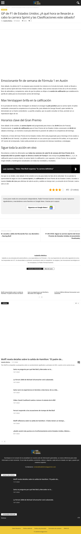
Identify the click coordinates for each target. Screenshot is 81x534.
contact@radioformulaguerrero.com (45, 467)
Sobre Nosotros (16, 528)
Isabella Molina (7, 21)
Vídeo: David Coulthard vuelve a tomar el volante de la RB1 (34, 400)
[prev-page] (39, 297)
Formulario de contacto (55, 528)
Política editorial (27, 528)
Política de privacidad (40, 528)
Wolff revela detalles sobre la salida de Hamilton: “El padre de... (32, 359)
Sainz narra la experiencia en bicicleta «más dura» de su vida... (35, 390)
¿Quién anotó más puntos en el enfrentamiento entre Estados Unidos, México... (42, 431)
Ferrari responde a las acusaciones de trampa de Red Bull (34, 410)
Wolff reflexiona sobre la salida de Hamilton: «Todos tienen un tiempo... (39, 421)
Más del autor (49, 269)
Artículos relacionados (35, 269)
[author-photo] (40, 248)
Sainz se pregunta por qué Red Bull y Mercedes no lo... (32, 369)
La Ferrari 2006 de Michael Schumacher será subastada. (66, 292)
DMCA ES (66, 528)
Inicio (2, 7)
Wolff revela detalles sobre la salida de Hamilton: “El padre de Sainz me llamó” (12, 292)
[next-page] (42, 297)
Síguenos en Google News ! (40, 207)
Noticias (8, 7)
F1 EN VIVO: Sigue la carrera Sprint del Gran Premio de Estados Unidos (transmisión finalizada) (62, 236)
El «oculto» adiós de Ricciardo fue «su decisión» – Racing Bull (20, 235)
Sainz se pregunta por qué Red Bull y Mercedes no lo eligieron (38, 292)
